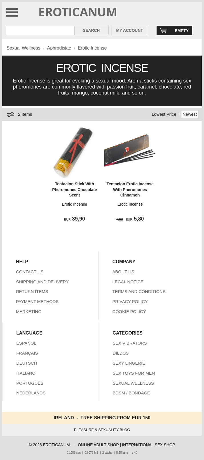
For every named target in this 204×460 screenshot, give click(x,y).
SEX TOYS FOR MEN (134, 373)
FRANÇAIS (27, 353)
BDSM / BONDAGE (131, 392)
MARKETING (28, 311)
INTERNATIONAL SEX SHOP (148, 445)
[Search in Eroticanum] (40, 30)
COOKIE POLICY (129, 311)
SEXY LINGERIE (129, 363)
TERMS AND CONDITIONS (138, 291)
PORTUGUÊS (29, 383)
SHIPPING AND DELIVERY (42, 281)
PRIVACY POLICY (130, 301)
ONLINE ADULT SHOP (98, 445)
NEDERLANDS (31, 392)
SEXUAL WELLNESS (133, 383)
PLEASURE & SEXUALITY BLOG (102, 430)
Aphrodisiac (59, 48)
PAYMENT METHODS (37, 301)
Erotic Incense (92, 48)
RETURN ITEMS (32, 291)
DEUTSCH (26, 363)
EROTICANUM (77, 11)
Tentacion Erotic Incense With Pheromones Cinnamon (130, 189)
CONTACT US (29, 271)
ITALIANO (25, 373)
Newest (190, 114)
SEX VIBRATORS (130, 343)
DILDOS (121, 353)
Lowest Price (164, 114)
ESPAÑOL (26, 343)
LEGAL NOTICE (127, 281)
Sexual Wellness (23, 48)
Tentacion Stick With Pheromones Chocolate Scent (74, 189)
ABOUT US (123, 271)
